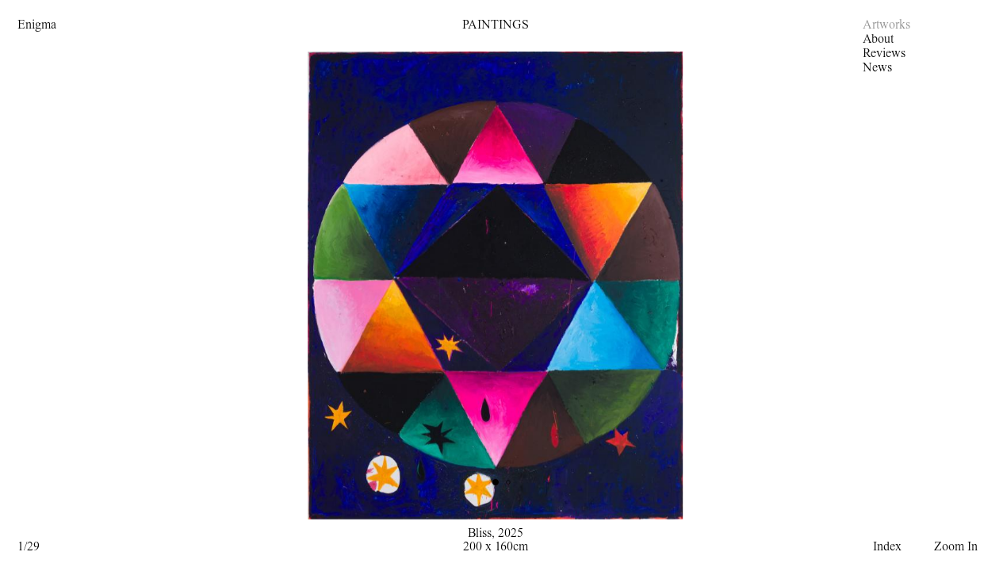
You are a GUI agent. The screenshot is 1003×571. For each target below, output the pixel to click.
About (878, 39)
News (877, 67)
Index (887, 546)
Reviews (884, 53)
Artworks (886, 24)
